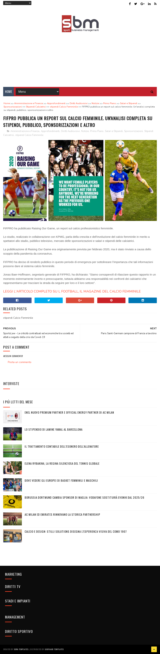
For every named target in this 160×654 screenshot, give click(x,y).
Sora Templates (21, 649)
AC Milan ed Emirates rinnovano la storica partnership (62, 514)
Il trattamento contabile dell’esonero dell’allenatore (62, 446)
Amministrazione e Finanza (24, 131)
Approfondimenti (50, 131)
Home (8, 91)
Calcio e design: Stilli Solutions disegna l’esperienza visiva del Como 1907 (76, 531)
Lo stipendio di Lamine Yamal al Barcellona (54, 429)
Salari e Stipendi (114, 131)
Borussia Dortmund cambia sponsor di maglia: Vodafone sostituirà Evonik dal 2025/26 (84, 497)
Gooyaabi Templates (54, 649)
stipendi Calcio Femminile (29, 135)
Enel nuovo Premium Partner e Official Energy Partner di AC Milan (69, 412)
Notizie (85, 131)
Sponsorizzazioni (133, 131)
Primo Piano (96, 131)
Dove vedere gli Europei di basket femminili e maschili (61, 480)
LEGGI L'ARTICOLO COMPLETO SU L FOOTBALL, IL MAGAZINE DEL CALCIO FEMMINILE (72, 291)
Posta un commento (19, 362)
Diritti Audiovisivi (70, 131)
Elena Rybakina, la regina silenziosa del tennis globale (62, 463)
